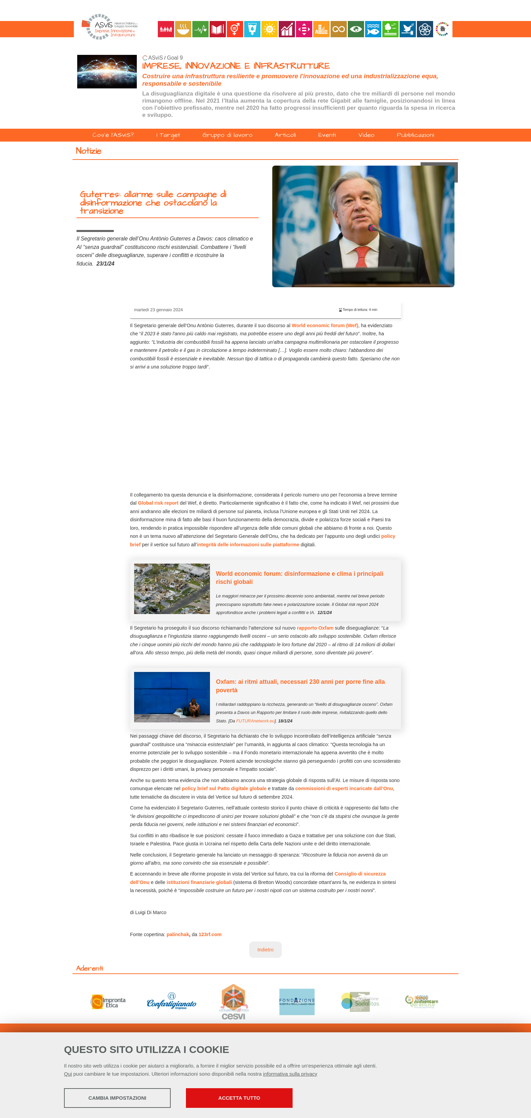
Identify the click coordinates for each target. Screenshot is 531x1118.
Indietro (265, 949)
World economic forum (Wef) (325, 325)
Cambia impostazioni (117, 1098)
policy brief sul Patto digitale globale (224, 788)
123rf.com (209, 934)
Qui (68, 1074)
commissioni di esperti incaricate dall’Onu (344, 788)
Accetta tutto (239, 1098)
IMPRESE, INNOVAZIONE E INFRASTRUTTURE (236, 66)
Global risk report (158, 503)
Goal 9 (175, 58)
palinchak (178, 934)
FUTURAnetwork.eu (255, 721)
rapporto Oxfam (315, 628)
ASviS (155, 58)
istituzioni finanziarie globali (199, 882)
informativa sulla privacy (290, 1074)
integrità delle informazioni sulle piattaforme (248, 544)
